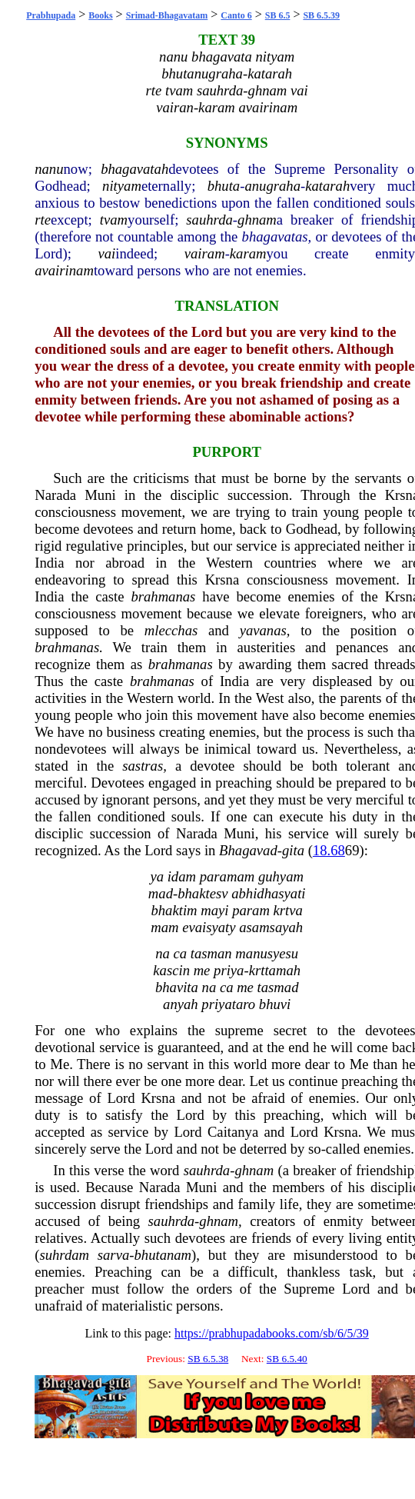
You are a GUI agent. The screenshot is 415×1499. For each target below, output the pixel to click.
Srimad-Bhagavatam (167, 15)
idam (182, 876)
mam (164, 927)
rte (43, 220)
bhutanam (162, 1255)
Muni (100, 495)
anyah (180, 1004)
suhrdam (64, 1255)
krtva (288, 910)
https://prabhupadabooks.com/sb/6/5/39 (271, 1333)
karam (248, 253)
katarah (327, 186)
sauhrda (209, 220)
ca (180, 953)
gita (293, 850)
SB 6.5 (277, 15)
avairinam (64, 270)
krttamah (274, 970)
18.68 (329, 850)
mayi (214, 910)
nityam (121, 186)
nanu (49, 169)
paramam (227, 876)
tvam (114, 220)
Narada (55, 495)
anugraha (272, 186)
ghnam (257, 220)
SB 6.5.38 (208, 1358)
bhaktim (174, 910)
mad (160, 893)
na (162, 953)
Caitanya (233, 1132)
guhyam (281, 876)
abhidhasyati (268, 893)
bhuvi (274, 1004)
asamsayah (271, 927)
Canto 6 (236, 15)
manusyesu (266, 953)
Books (100, 15)
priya (229, 970)
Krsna (222, 579)
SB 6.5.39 (321, 15)
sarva (113, 1255)
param (251, 910)
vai (106, 253)
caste (109, 596)
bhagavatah (134, 169)
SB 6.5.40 (287, 1358)
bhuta (224, 186)
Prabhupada (50, 15)
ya (157, 876)
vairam (204, 253)
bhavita (176, 987)
